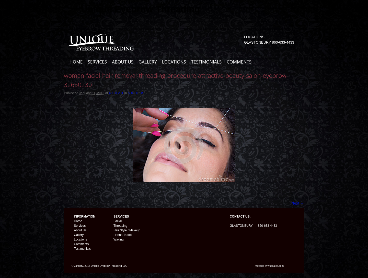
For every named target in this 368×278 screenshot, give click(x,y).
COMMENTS (239, 62)
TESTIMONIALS (206, 62)
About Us (80, 230)
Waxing (118, 239)
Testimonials (82, 248)
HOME (76, 62)
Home (78, 221)
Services (80, 226)
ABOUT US (122, 62)
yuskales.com (276, 265)
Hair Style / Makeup (126, 230)
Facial (117, 221)
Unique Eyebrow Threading (140, 9)
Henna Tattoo (122, 235)
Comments (81, 244)
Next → (298, 203)
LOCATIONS (174, 62)
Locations (80, 239)
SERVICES (97, 62)
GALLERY (148, 62)
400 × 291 (116, 93)
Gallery (79, 235)
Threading (120, 226)
